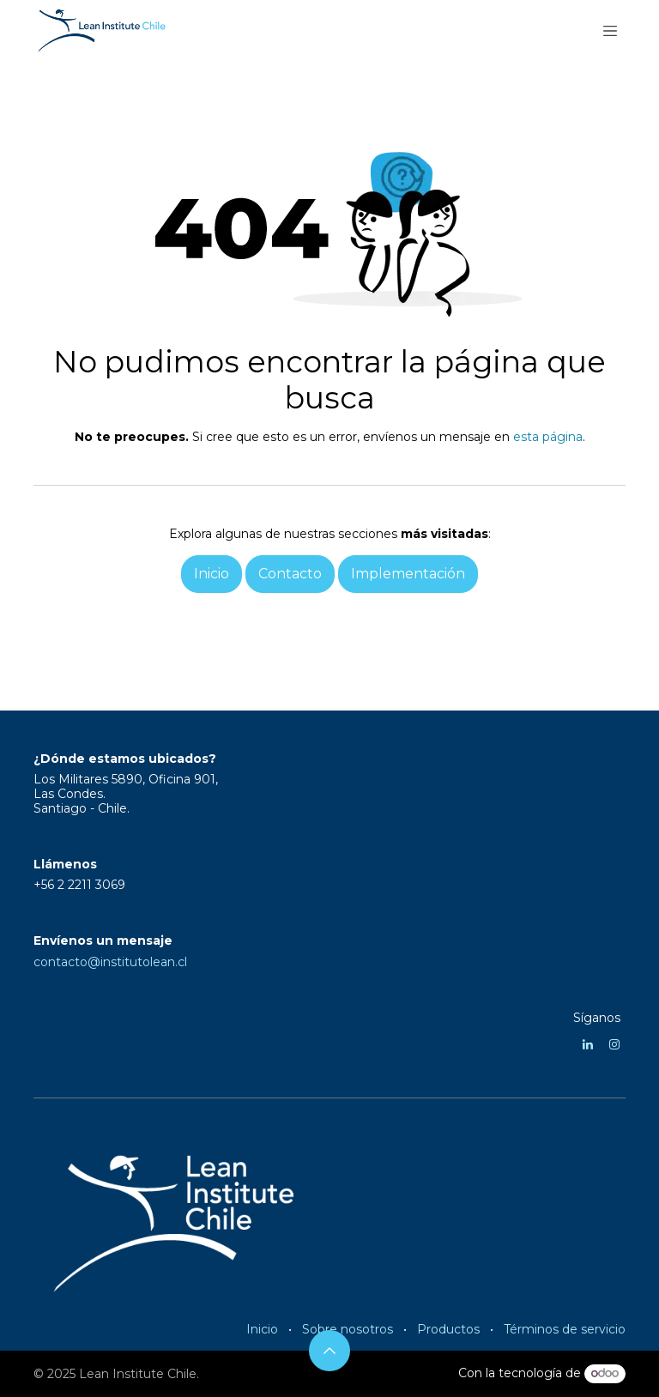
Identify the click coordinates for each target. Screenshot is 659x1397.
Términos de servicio (565, 1329)
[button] (329, 1350)
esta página (548, 436)
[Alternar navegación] (610, 30)
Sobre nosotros (347, 1329)
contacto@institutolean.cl (110, 962)
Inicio (262, 1329)
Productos (448, 1329)
